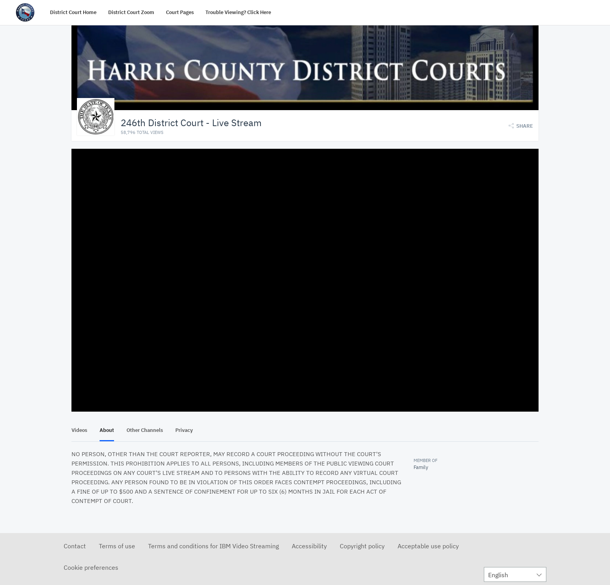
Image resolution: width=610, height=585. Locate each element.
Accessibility (309, 545)
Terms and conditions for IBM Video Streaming (213, 545)
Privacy (184, 429)
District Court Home (73, 12)
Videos (79, 429)
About (107, 429)
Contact (75, 545)
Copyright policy (362, 545)
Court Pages (180, 12)
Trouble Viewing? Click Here (238, 12)
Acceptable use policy (428, 545)
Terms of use (117, 545)
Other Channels (145, 429)
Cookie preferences (91, 567)
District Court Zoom (131, 12)
